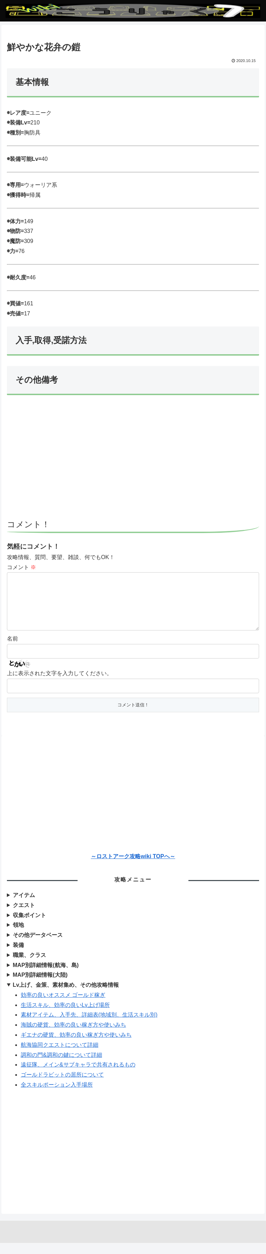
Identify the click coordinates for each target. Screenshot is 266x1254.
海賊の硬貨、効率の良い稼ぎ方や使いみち (73, 1036)
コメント (21, 567)
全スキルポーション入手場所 (57, 1096)
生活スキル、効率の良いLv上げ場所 (65, 1016)
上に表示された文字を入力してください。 (59, 684)
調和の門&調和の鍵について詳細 (61, 1066)
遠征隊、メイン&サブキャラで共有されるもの (78, 1076)
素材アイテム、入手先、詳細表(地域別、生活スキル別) (89, 1026)
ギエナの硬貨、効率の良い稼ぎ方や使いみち (76, 1046)
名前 (12, 650)
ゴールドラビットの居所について (62, 1086)
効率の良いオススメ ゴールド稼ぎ (63, 1006)
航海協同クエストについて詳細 (59, 1056)
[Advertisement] (133, 460)
